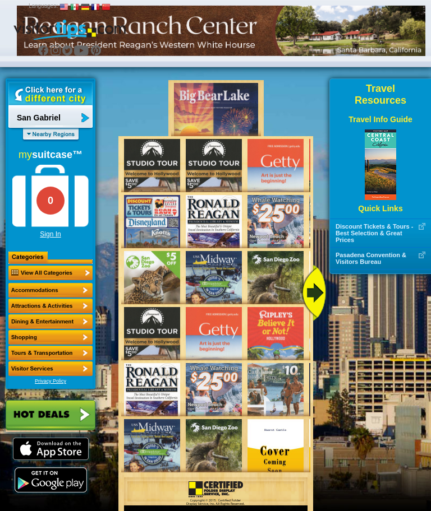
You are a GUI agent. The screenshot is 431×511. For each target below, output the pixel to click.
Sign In (50, 234)
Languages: (43, 6)
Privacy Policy (50, 381)
